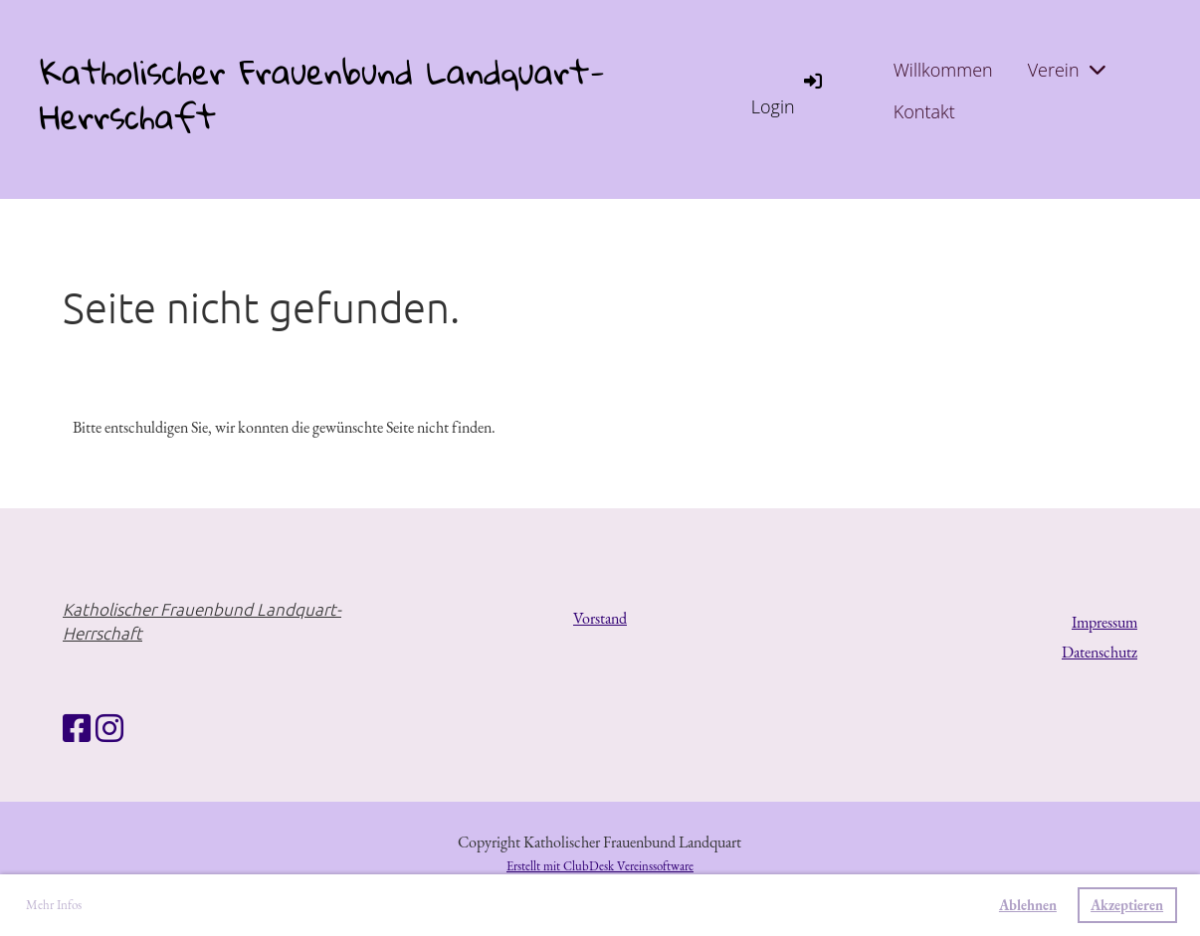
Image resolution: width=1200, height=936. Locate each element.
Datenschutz (1099, 652)
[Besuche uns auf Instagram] (109, 729)
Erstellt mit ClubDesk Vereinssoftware (600, 865)
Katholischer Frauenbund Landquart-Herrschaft (322, 94)
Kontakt (924, 111)
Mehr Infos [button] (54, 904)
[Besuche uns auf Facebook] (77, 729)
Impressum (1104, 622)
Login (788, 93)
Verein (1066, 70)
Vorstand (600, 618)
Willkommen (943, 70)
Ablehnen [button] (1028, 904)
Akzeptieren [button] (1127, 904)
